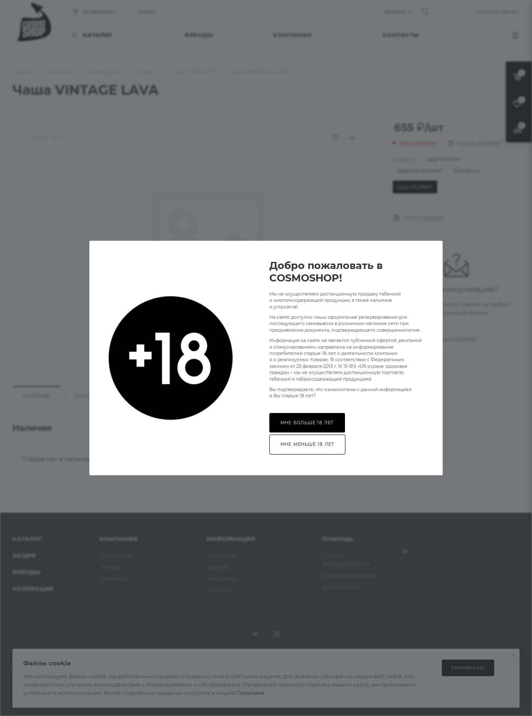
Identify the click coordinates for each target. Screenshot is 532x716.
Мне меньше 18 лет (308, 444)
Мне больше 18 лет (307, 422)
